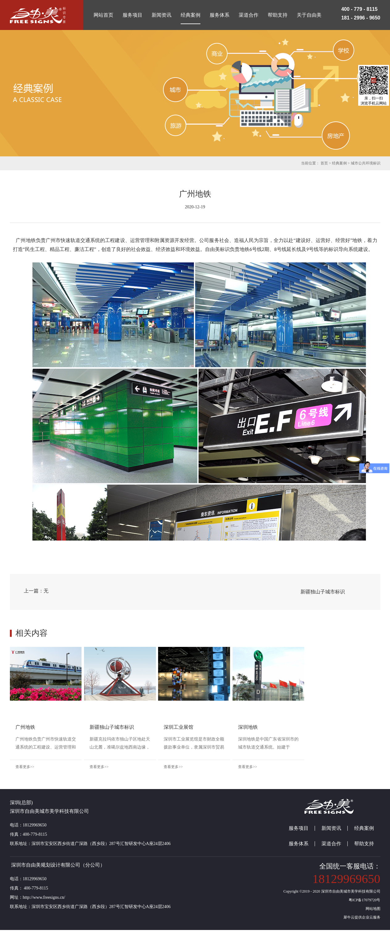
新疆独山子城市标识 (131, 727)
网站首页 (103, 15)
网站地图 (372, 913)
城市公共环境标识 (365, 163)
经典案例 (339, 163)
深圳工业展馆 (217, 727)
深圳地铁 (305, 727)
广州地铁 (25, 727)
